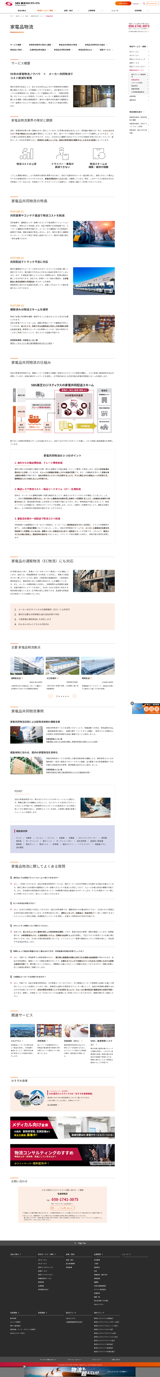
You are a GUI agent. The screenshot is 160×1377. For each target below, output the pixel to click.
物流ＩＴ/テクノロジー (138, 80)
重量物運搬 (135, 111)
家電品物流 (135, 99)
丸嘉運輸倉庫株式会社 (73, 1321)
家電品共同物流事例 (62, 49)
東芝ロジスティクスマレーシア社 (105, 1325)
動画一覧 (97, 1296)
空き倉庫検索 (70, 1262)
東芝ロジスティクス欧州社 (103, 1343)
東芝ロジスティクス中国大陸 (103, 1351)
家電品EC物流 (16, 49)
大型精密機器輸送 (137, 115)
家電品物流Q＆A (85, 49)
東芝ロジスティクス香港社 (103, 1347)
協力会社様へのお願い (101, 1300)
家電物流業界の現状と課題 (40, 44)
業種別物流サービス (137, 87)
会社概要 (97, 1259)
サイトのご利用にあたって (48, 1359)
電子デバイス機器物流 (138, 94)
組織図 (96, 1281)
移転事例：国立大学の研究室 (138, 165)
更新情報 (41, 1311)
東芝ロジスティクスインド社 (103, 1339)
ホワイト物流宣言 (100, 1288)
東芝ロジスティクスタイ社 (103, 1328)
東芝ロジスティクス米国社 (103, 1317)
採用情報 (13, 1311)
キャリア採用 (14, 1321)
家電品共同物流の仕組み (95, 44)
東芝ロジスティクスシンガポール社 (106, 1321)
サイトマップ (96, 1359)
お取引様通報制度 (100, 1285)
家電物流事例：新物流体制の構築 (138, 147)
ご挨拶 (96, 1262)
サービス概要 (15, 44)
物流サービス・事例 (137, 46)
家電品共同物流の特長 (68, 44)
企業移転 (133, 121)
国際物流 (133, 127)
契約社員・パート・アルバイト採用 (22, 1328)
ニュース (125, 1253)
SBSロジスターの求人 (17, 1332)
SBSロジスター (99, 1303)
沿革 (95, 1270)
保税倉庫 (69, 1266)
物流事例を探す (136, 139)
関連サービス (105, 49)
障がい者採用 (14, 1325)
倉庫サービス (135, 74)
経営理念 (97, 1266)
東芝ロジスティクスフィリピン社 (105, 1336)
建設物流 (134, 107)
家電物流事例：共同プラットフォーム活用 (138, 156)
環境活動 (97, 1277)
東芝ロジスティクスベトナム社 (104, 1332)
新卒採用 (13, 1317)
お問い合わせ (117, 3)
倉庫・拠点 (69, 1259)
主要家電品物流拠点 (38, 49)
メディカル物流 (136, 103)
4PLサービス (134, 55)
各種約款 (97, 1292)
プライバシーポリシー (74, 1359)
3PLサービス (134, 61)
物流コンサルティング (138, 68)
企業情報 (97, 1253)
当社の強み (14, 1253)
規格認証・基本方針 (100, 1274)
